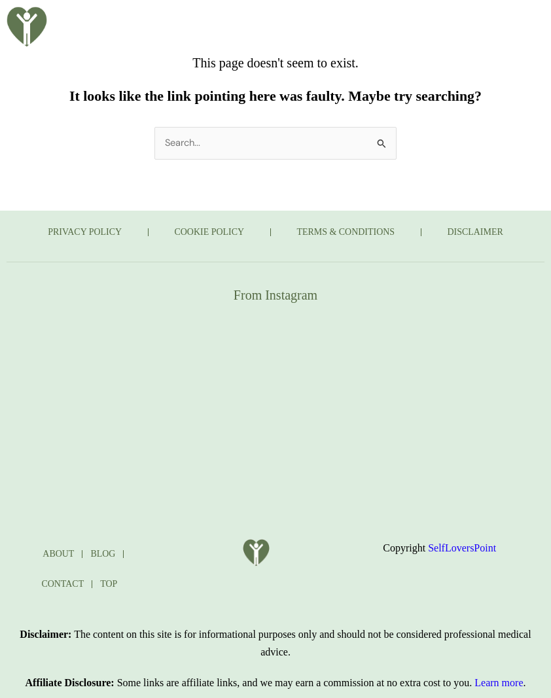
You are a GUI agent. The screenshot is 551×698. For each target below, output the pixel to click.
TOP (108, 584)
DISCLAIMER (476, 232)
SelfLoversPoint (462, 547)
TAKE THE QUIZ (362, 21)
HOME (148, 21)
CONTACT (303, 51)
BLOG (276, 21)
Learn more (498, 682)
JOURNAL (222, 51)
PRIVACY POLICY (84, 232)
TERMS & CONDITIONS (346, 232)
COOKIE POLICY (209, 232)
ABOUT (212, 21)
